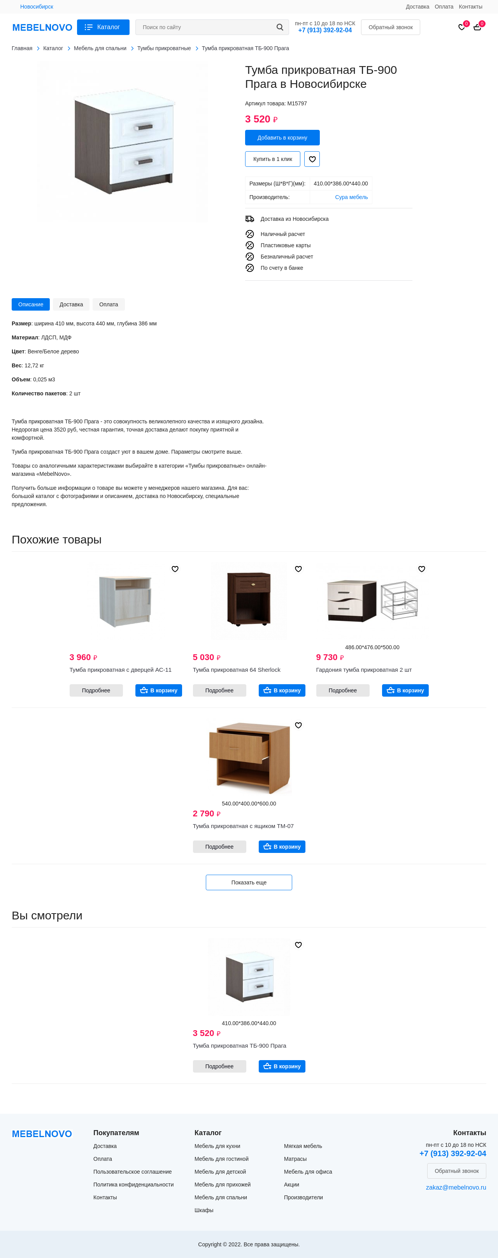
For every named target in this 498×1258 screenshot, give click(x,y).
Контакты (470, 6)
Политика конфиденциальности (133, 1184)
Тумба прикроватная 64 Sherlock (237, 669)
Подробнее (96, 690)
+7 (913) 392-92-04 (325, 30)
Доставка (417, 6)
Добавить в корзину (282, 138)
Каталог (108, 27)
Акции (291, 1184)
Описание (30, 304)
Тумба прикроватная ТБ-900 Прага (239, 1045)
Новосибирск (36, 6)
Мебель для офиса (308, 1172)
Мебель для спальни (221, 1197)
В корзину (164, 690)
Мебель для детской (220, 1172)
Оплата (444, 6)
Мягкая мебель (303, 1146)
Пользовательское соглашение (132, 1172)
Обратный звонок (391, 27)
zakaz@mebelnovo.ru (456, 1187)
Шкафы (204, 1210)
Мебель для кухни (217, 1146)
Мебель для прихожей (223, 1184)
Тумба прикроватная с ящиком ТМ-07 (243, 826)
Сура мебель (351, 197)
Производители (303, 1197)
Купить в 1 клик (272, 159)
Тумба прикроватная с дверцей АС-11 (121, 669)
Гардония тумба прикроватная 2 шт (364, 669)
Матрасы (295, 1159)
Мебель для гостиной (222, 1159)
